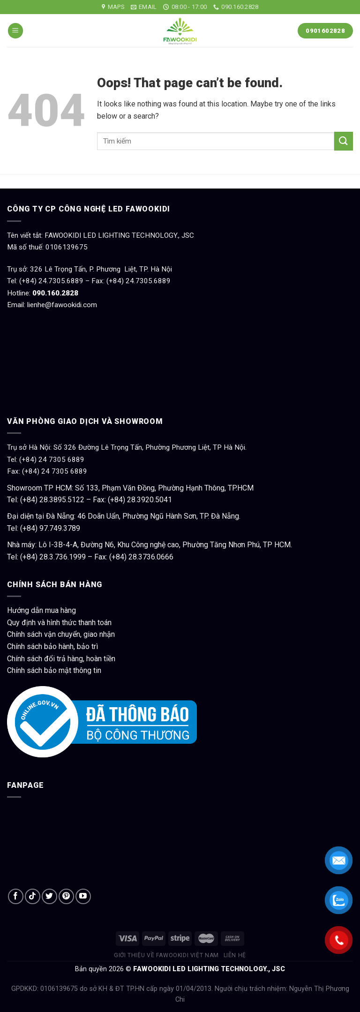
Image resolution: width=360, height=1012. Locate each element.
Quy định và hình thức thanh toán (59, 622)
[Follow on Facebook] (15, 896)
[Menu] (15, 30)
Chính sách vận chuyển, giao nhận (61, 634)
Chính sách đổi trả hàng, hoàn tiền (61, 658)
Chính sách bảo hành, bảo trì (52, 646)
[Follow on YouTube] (83, 896)
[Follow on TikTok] (32, 896)
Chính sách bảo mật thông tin (54, 670)
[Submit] (343, 141)
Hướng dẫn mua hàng (41, 610)
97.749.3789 (59, 528)
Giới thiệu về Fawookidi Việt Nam (166, 955)
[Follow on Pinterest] (66, 896)
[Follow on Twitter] (49, 896)
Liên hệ (235, 955)
